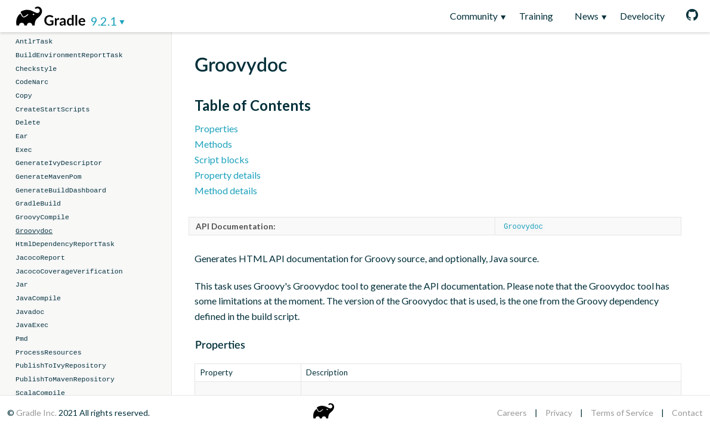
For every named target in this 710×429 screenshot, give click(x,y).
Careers (512, 413)
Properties (216, 128)
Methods (213, 144)
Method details (226, 190)
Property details (228, 175)
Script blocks (222, 159)
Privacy (558, 413)
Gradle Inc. (37, 413)
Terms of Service (622, 413)
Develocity (642, 15)
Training (536, 15)
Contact (687, 413)
